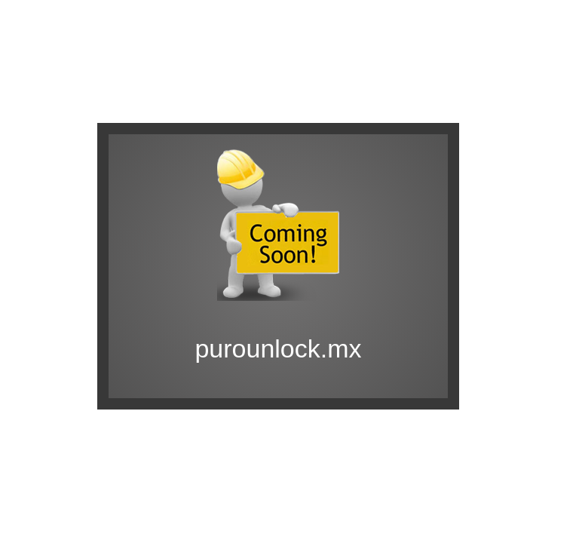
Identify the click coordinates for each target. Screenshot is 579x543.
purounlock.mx (278, 348)
